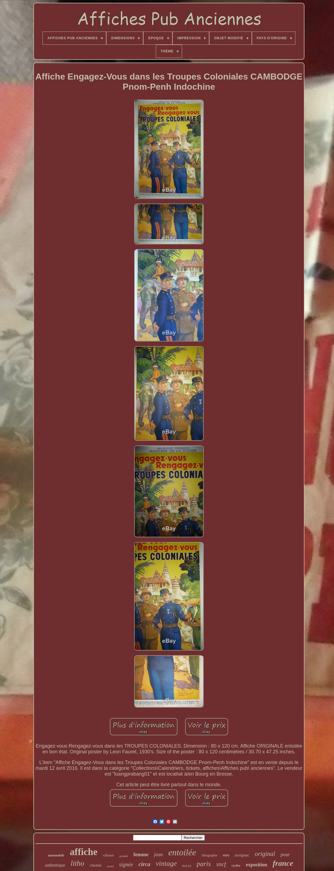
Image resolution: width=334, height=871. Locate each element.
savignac (242, 855)
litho (77, 863)
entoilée (182, 852)
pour (285, 854)
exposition (256, 864)
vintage (166, 863)
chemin (96, 865)
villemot (108, 855)
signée (126, 864)
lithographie (209, 855)
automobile (56, 855)
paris (204, 863)
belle (186, 866)
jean (158, 854)
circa (144, 864)
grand (110, 866)
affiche (83, 852)
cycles (235, 865)
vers (226, 855)
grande (123, 856)
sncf (221, 864)
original (265, 853)
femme (140, 854)
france (283, 863)
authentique (55, 865)
